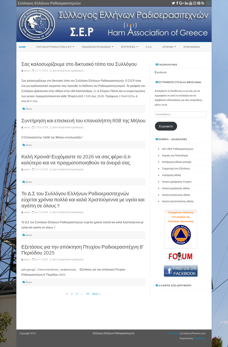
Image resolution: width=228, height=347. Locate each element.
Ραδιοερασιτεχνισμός (96, 47)
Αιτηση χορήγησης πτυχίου (176, 181)
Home (22, 47)
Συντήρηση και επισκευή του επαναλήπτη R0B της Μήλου (83, 120)
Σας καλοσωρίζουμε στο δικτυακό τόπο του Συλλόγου (79, 64)
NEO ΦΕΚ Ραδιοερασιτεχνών (177, 149)
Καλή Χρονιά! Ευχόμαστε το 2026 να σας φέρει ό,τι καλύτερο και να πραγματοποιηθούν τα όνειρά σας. (76, 159)
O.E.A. (149, 47)
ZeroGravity (173, 333)
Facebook (161, 72)
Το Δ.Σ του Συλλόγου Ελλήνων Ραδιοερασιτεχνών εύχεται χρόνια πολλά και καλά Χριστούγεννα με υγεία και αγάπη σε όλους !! (82, 199)
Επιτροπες (128, 47)
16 (87, 294)
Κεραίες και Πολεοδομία (175, 155)
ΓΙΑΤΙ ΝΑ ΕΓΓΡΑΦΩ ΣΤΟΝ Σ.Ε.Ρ (54, 47)
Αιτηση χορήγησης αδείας (176, 188)
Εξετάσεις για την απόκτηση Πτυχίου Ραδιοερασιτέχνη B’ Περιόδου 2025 (82, 250)
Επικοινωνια (192, 47)
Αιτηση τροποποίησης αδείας (178, 201)
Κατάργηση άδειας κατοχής (177, 162)
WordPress (199, 338)
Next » (96, 294)
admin (27, 70)
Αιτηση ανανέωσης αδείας (176, 195)
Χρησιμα (167, 47)
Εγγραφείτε (166, 126)
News (29, 109)
